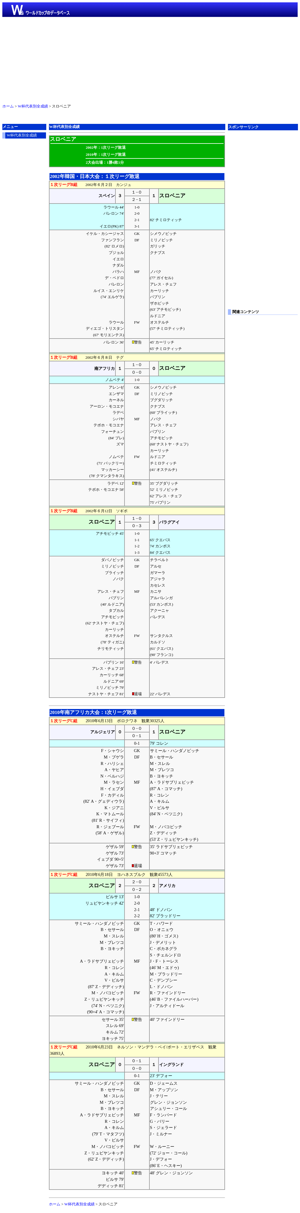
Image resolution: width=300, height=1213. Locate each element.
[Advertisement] (150, 59)
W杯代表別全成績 (33, 106)
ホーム (8, 106)
